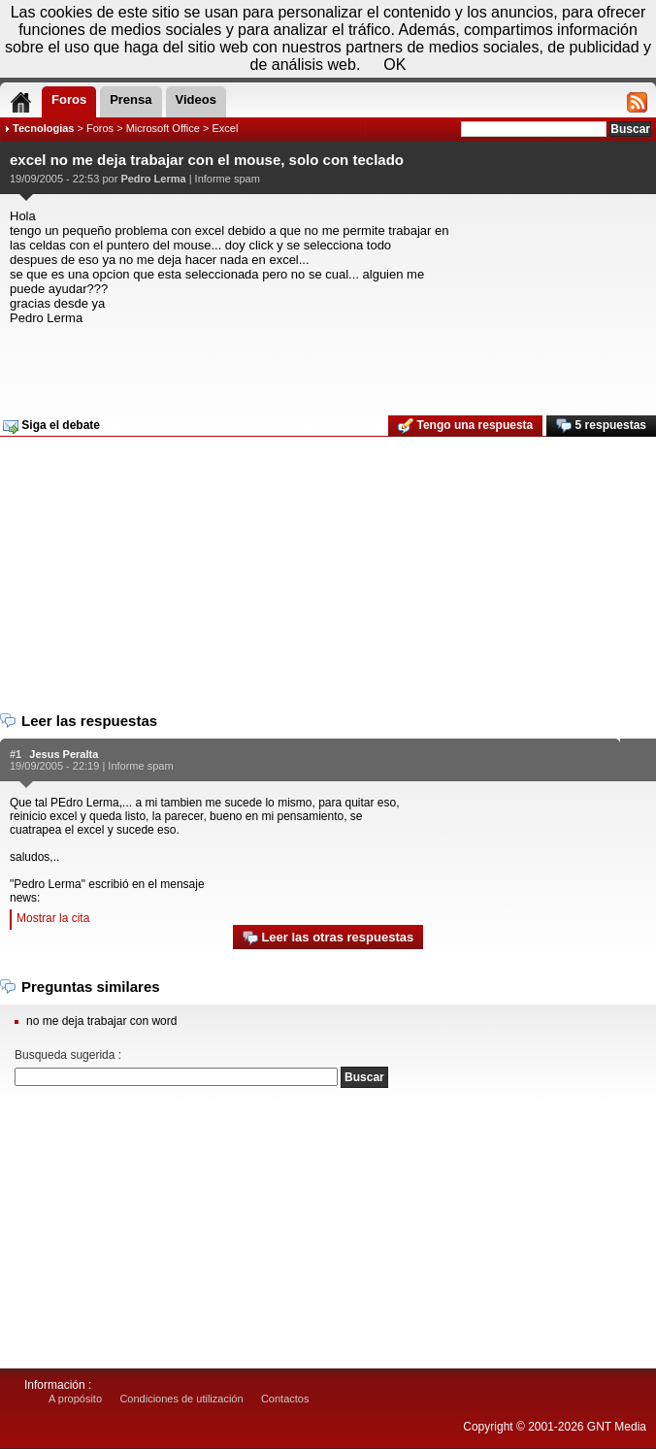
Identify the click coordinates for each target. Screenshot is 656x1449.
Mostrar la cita (52, 918)
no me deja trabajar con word (101, 1021)
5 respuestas (601, 426)
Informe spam (227, 178)
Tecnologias (43, 128)
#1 (15, 754)
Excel (225, 128)
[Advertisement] (325, 364)
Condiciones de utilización (181, 1398)
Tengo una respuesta (465, 426)
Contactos (285, 1398)
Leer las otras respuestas (328, 938)
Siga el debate (51, 426)
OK (394, 64)
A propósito (75, 1398)
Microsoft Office (163, 128)
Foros (100, 128)
